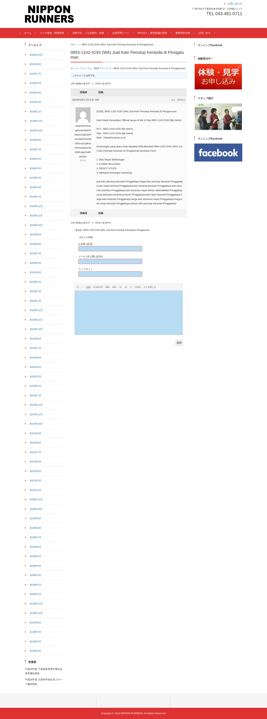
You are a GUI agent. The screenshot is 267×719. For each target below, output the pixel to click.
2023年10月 (36, 225)
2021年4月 (35, 471)
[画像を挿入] (114, 287)
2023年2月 (35, 291)
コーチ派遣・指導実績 (57, 32)
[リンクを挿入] (88, 287)
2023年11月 (36, 215)
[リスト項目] (131, 287)
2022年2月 (35, 386)
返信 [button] (173, 100)
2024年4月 (35, 177)
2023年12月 (36, 206)
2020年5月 (35, 556)
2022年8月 (35, 338)
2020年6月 (35, 546)
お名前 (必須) (85, 243)
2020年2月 (35, 584)
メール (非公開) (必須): (90, 256)
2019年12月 (36, 603)
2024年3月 (35, 187)
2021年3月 (35, 480)
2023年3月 (35, 282)
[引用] (98, 287)
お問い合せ (209, 32)
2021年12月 (36, 404)
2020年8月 (35, 528)
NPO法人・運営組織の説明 (157, 32)
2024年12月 (36, 121)
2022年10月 (36, 329)
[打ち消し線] (107, 287)
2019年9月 (35, 622)
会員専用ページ (125, 32)
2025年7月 (35, 73)
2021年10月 (36, 423)
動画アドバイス (102, 68)
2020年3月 (35, 575)
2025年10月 (36, 54)
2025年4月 (35, 92)
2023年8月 (35, 244)
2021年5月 (35, 461)
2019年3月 (35, 650)
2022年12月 (36, 310)
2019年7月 (35, 632)
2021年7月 (35, 452)
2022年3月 (35, 376)
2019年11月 (36, 613)
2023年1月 (35, 300)
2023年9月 (35, 234)
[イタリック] (82, 287)
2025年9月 (35, 64)
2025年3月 (35, 102)
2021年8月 (35, 442)
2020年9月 (35, 518)
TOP (72, 44)
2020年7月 (35, 537)
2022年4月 (35, 367)
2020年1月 (35, 594)
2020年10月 (36, 509)
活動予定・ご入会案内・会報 (93, 32)
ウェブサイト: (86, 269)
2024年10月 (36, 130)
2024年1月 (35, 196)
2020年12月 (36, 499)
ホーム (32, 32)
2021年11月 (36, 414)
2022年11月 (36, 319)
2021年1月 (35, 490)
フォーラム (86, 68)
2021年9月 (35, 433)
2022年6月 (35, 357)
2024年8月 (35, 139)
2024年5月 (35, 168)
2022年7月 (35, 348)
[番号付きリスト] (126, 287)
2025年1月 (35, 111)
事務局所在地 (187, 32)
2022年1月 (35, 395)
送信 (179, 342)
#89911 (181, 99)
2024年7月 (35, 149)
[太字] (78, 287)
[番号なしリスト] (120, 287)
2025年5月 (35, 83)
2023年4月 (35, 272)
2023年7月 (35, 253)
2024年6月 (35, 158)
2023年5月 (35, 263)
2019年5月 (35, 641)
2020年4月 (35, 565)
